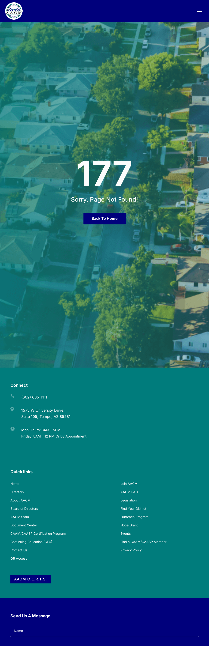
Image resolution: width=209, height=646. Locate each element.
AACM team (19, 517)
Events (125, 533)
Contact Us (18, 550)
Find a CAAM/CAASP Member (143, 542)
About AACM (20, 500)
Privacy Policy (131, 550)
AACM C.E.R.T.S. (30, 579)
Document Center (23, 525)
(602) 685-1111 (34, 397)
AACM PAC (129, 492)
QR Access (18, 558)
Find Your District (133, 508)
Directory (17, 492)
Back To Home (105, 218)
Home (14, 484)
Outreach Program (134, 517)
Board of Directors (24, 508)
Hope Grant (129, 525)
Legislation (128, 500)
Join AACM (129, 484)
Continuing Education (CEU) (31, 542)
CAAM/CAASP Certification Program (38, 533)
